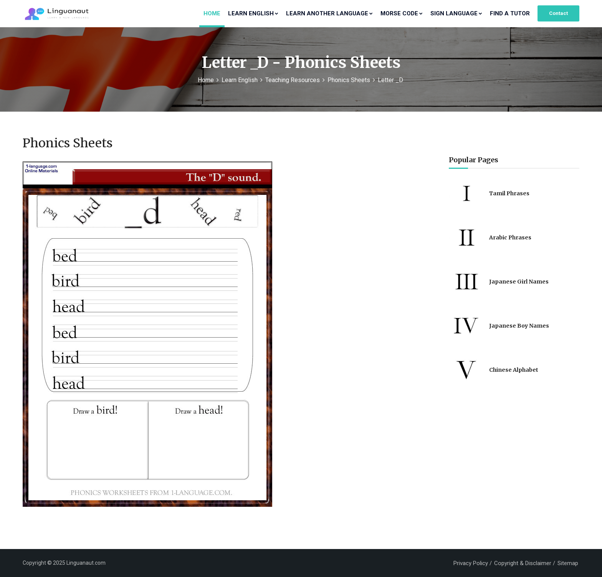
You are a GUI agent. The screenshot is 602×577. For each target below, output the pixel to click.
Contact (558, 13)
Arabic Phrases (510, 237)
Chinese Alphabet (513, 369)
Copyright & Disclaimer (522, 563)
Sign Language (456, 13)
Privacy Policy (470, 563)
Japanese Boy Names (519, 325)
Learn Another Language (329, 13)
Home (211, 13)
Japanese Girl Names (519, 281)
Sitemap (567, 563)
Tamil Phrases (509, 193)
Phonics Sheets (348, 80)
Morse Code (401, 13)
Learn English (253, 13)
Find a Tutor (510, 13)
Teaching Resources (292, 80)
